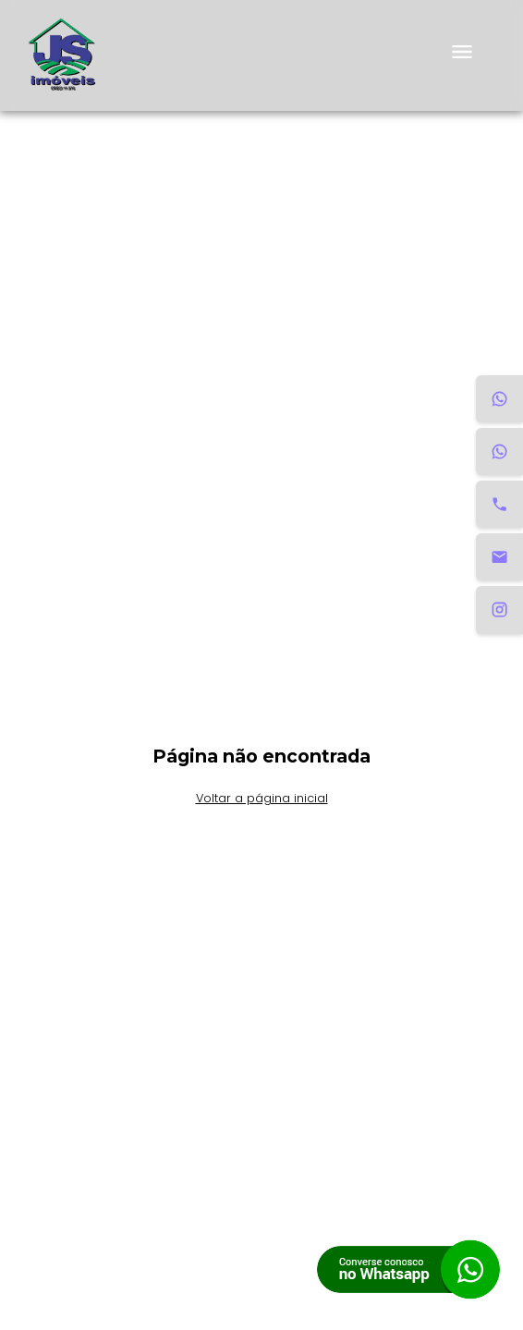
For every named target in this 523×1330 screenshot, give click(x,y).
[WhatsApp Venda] (499, 451)
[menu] (462, 56)
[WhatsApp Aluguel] (499, 398)
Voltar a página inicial (262, 798)
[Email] (499, 556)
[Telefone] (499, 504)
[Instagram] (499, 609)
